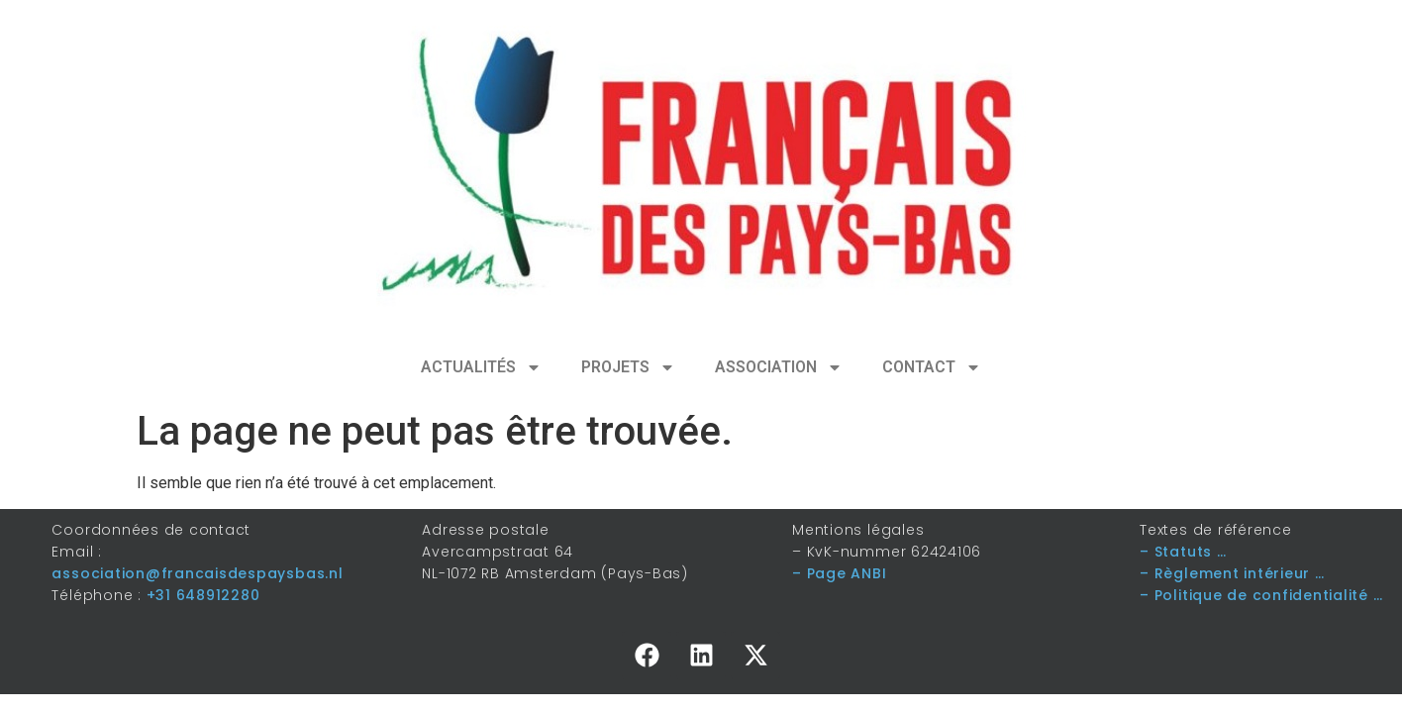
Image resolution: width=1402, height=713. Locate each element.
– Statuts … (1183, 551)
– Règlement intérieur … (1232, 573)
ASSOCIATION (779, 367)
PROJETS (628, 367)
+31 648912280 (203, 595)
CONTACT (931, 367)
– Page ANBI (839, 573)
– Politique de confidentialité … (1261, 595)
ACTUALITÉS (481, 367)
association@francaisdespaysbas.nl (197, 573)
